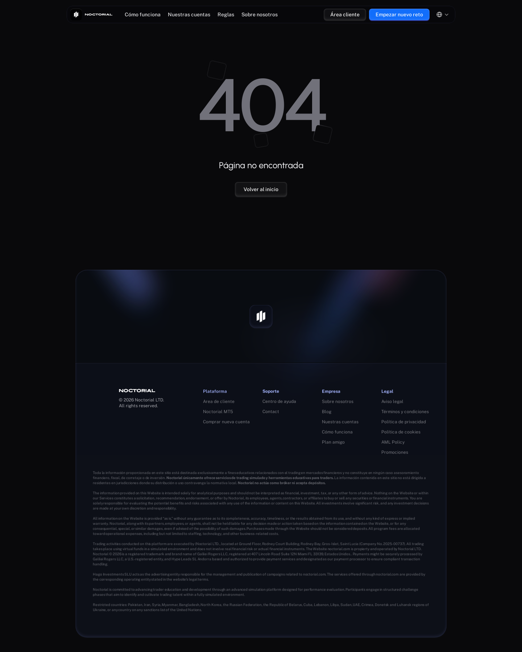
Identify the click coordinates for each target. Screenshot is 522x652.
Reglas (226, 14)
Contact (270, 411)
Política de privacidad (403, 423)
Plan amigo (333, 443)
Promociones (394, 454)
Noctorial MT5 (218, 412)
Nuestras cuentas (189, 14)
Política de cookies (400, 433)
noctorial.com (339, 550)
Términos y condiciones (405, 413)
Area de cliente (219, 402)
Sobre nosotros (259, 14)
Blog (326, 413)
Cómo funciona (143, 14)
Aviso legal (392, 403)
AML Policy (393, 443)
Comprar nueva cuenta (226, 422)
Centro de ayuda (279, 401)
